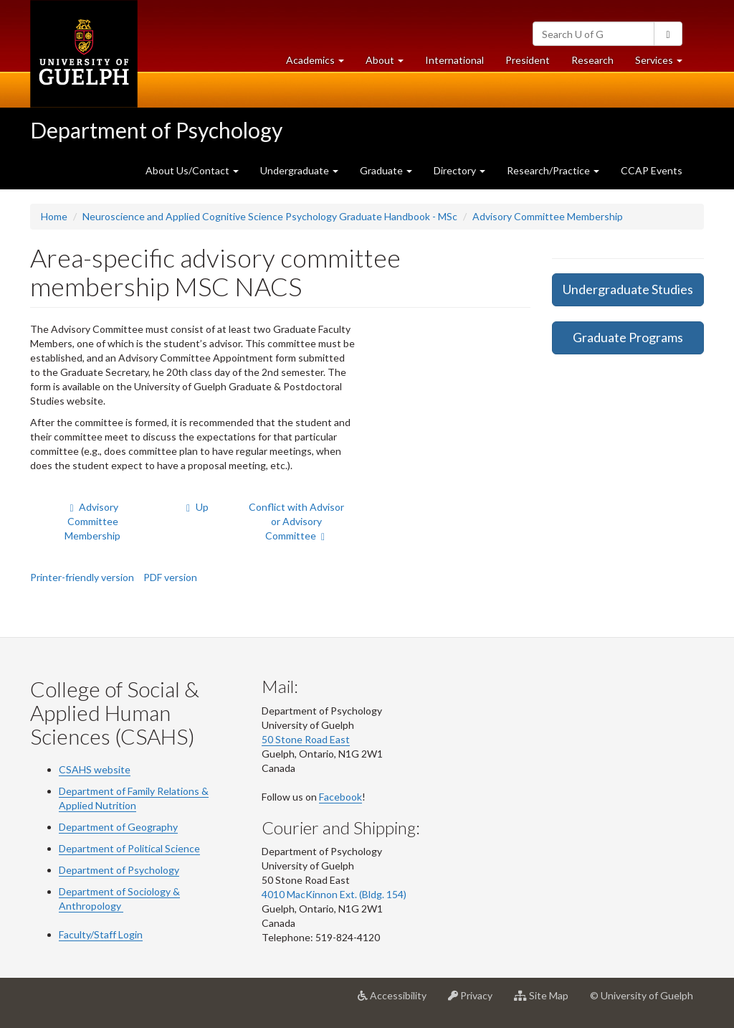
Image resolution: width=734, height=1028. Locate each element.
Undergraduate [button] (299, 170)
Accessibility (397, 1001)
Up (196, 507)
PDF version (170, 577)
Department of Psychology (156, 130)
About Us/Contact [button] (192, 170)
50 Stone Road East (306, 739)
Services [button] (664, 63)
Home (54, 216)
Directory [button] (459, 170)
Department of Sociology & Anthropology (119, 898)
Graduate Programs (628, 337)
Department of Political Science (129, 848)
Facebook (340, 797)
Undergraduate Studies (628, 289)
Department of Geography (118, 827)
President (527, 60)
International (454, 60)
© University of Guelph (641, 995)
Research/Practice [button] (553, 170)
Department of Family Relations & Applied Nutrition (134, 798)
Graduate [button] (386, 170)
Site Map (546, 1001)
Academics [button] (320, 63)
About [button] (390, 63)
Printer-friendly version (82, 577)
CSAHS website (94, 769)
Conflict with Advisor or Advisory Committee (296, 520)
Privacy (475, 1001)
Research (597, 63)
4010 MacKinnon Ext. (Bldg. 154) (334, 894)
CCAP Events (651, 170)
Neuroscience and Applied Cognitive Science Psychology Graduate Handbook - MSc (269, 216)
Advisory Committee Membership (547, 216)
